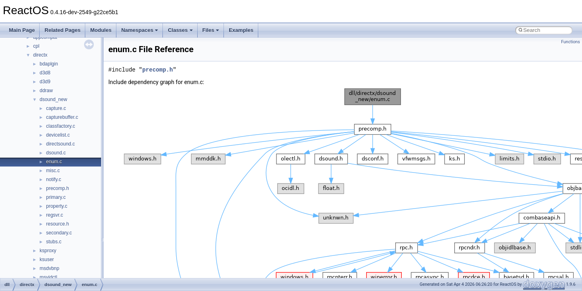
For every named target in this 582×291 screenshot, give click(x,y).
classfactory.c (60, 126)
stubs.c (53, 242)
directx (40, 55)
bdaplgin (49, 64)
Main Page (22, 30)
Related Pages (62, 30)
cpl (36, 46)
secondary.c (59, 233)
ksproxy (48, 250)
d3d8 (45, 73)
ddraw (46, 90)
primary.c (55, 197)
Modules (101, 30)
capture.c (56, 108)
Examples (241, 30)
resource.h (57, 224)
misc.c (53, 170)
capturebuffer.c (62, 117)
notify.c (53, 179)
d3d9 (45, 81)
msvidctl (48, 277)
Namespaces (139, 30)
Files (210, 30)
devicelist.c (58, 135)
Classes (180, 30)
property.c (56, 206)
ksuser (47, 259)
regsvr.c (54, 215)
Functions (570, 41)
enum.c (54, 161)
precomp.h (57, 188)
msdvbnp (49, 268)
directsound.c (60, 144)
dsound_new (53, 99)
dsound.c (56, 153)
